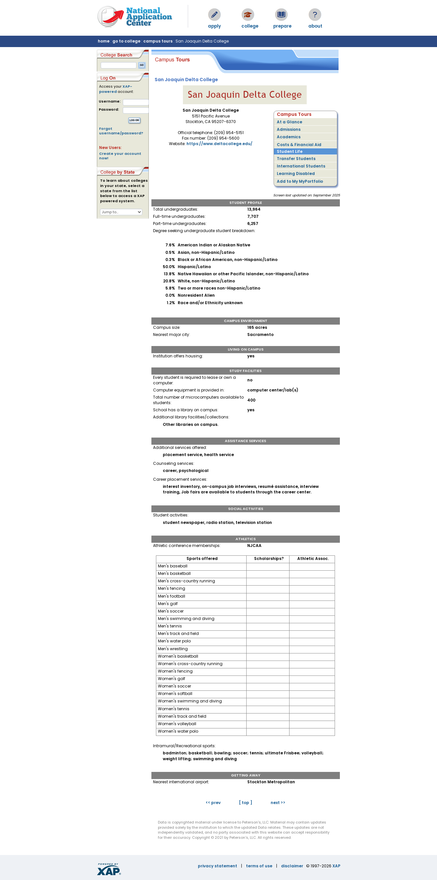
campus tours (158, 41)
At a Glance (289, 122)
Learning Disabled (296, 173)
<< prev (213, 802)
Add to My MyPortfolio (300, 181)
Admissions (289, 129)
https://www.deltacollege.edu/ (219, 143)
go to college (126, 41)
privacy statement (217, 866)
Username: (110, 101)
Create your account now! (120, 155)
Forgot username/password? (121, 130)
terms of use (259, 866)
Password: (109, 109)
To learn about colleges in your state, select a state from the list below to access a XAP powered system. (124, 191)
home (103, 41)
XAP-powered (115, 89)
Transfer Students (296, 158)
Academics (289, 137)
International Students (301, 166)
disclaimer (292, 866)
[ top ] (245, 802)
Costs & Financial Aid (299, 144)
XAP (336, 866)
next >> (278, 802)
